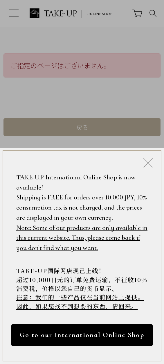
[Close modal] (148, 162)
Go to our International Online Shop (82, 335)
